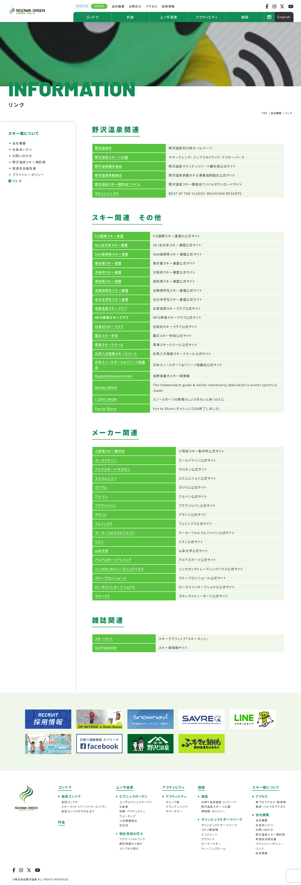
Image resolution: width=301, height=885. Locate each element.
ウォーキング (127, 816)
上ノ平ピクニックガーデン (135, 802)
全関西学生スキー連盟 (111, 290)
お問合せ (135, 6)
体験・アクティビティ (132, 811)
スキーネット (104, 638)
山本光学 (101, 550)
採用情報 (168, 6)
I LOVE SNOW (106, 399)
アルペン (101, 496)
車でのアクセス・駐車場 (271, 802)
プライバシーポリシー (28, 174)
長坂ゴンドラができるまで (77, 811)
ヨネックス (102, 596)
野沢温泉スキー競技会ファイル (117, 184)
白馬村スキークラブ (109, 326)
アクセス (151, 6)
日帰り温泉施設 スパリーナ (219, 802)
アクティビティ (207, 16)
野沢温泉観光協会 (108, 166)
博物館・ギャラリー (213, 811)
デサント (101, 514)
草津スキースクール (109, 344)
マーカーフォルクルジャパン (115, 532)
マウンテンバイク (177, 807)
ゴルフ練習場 (209, 830)
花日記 (123, 825)
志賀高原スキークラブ (111, 308)
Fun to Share (105, 408)
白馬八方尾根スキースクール (116, 353)
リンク (17, 181)
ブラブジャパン (105, 505)
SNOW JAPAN (106, 387)
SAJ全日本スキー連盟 (111, 245)
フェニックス (104, 523)
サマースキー (174, 811)
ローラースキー (211, 844)
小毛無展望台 (128, 821)
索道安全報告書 (24, 168)
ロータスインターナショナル (115, 587)
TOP (265, 113)
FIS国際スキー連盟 (109, 236)
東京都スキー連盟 (108, 263)
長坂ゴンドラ (69, 802)
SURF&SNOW (106, 647)
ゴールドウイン (106, 460)
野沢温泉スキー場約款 (29, 162)
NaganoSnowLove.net (113, 376)
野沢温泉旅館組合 (108, 175)
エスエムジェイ (106, 478)
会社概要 (118, 6)
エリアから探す (129, 848)
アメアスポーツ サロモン (112, 469)
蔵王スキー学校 (106, 335)
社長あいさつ (22, 149)
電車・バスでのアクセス (271, 807)
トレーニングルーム (213, 848)
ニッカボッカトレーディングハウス (119, 569)
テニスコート (209, 834)
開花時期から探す (131, 844)
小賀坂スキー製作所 (110, 451)
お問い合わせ (22, 156)
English (284, 17)
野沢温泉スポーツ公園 (111, 157)
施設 (245, 16)
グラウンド (207, 839)
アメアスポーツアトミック (113, 559)
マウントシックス (107, 193)
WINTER (82, 6)
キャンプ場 (172, 802)
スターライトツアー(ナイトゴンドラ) (83, 807)
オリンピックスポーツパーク (219, 825)
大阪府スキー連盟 (108, 272)
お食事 (123, 807)
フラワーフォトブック (132, 839)
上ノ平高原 (168, 16)
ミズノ (99, 541)
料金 (130, 16)
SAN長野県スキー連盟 (111, 254)
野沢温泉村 (103, 148)
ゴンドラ (92, 16)
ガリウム (101, 487)
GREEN (99, 6)
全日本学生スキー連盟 (111, 299)
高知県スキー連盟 (108, 281)
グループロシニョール (111, 578)
